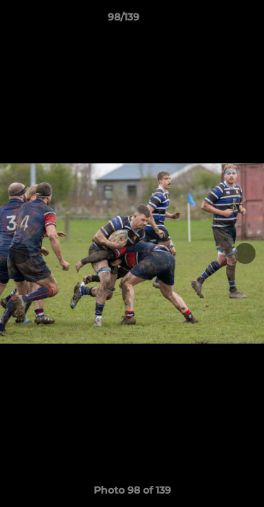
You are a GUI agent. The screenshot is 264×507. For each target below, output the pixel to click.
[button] (213, 20)
